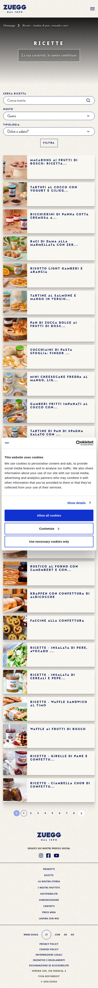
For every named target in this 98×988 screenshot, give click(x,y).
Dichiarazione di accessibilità (49, 965)
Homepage (9, 25)
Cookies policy (49, 949)
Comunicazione (49, 900)
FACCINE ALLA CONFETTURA (57, 620)
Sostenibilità (49, 893)
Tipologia (11, 125)
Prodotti (49, 869)
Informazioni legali (49, 954)
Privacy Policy (48, 944)
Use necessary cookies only (49, 541)
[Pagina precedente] (17, 813)
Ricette (49, 875)
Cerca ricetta (14, 94)
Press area (49, 912)
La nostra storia (49, 881)
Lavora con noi (49, 918)
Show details (76, 502)
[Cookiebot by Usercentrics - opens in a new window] (76, 443)
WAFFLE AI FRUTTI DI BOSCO (58, 729)
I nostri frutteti (49, 887)
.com (57, 934)
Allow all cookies (49, 515)
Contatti (49, 906)
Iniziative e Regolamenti (49, 960)
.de (65, 934)
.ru (72, 934)
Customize (49, 528)
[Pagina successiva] (81, 813)
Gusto (8, 109)
